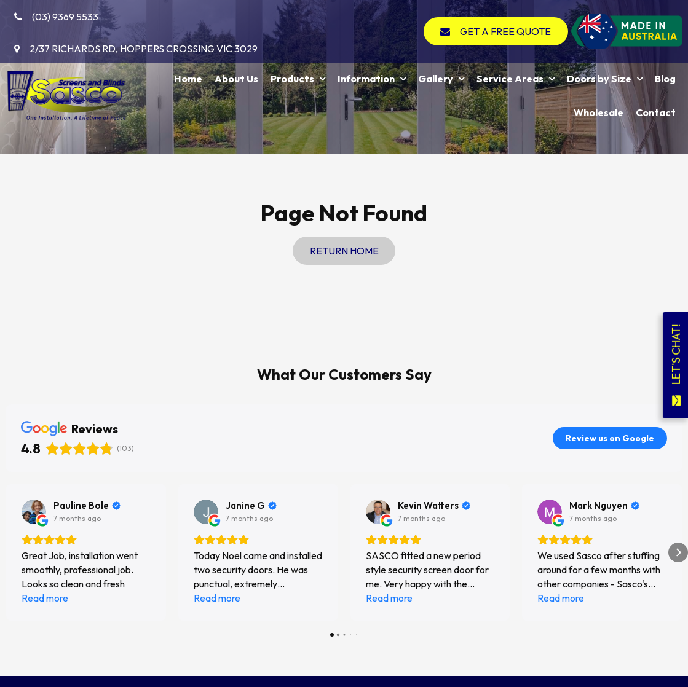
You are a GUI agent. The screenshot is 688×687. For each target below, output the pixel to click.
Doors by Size (599, 79)
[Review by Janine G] (251, 505)
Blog (665, 79)
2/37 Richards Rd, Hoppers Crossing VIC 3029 (144, 48)
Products (292, 79)
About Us (236, 79)
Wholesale (598, 112)
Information (366, 79)
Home (188, 79)
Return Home (344, 251)
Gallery (435, 79)
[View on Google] (34, 512)
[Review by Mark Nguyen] (604, 505)
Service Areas (510, 79)
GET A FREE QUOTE (505, 31)
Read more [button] (45, 598)
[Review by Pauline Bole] (87, 505)
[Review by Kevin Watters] (434, 505)
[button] (10, 552)
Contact (656, 112)
